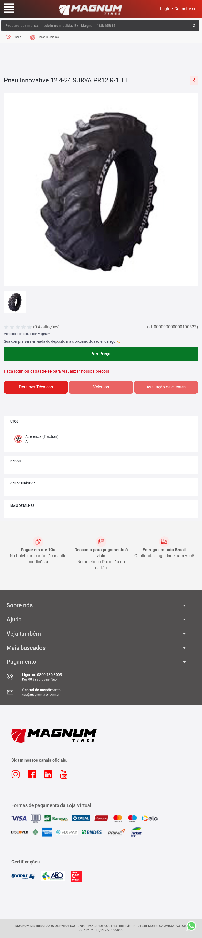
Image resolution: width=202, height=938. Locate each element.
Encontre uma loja (48, 36)
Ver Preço (101, 353)
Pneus (17, 36)
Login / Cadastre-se (178, 8)
